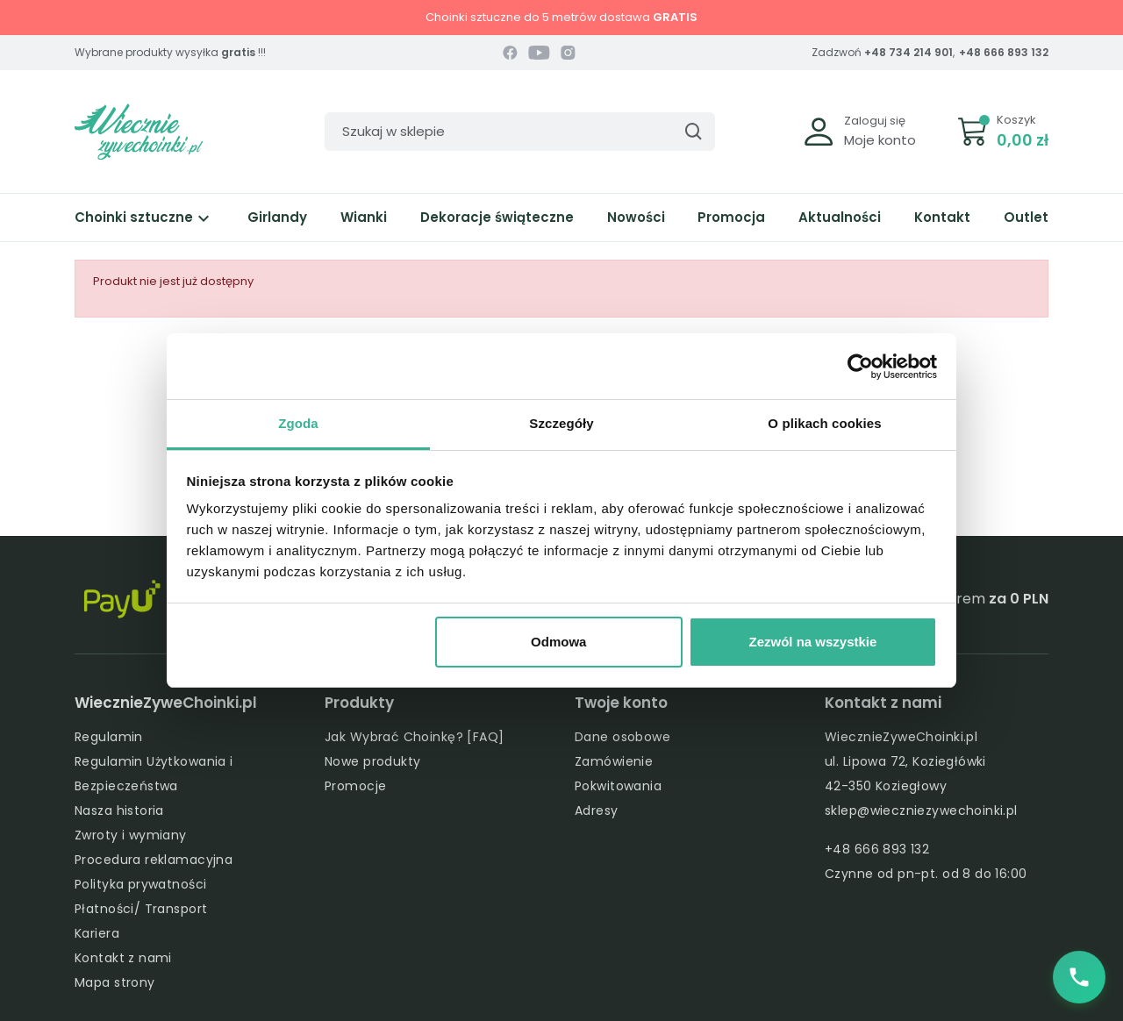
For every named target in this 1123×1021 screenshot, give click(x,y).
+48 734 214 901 (908, 52)
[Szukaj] (520, 131)
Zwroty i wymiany (131, 835)
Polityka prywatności (140, 884)
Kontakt (942, 217)
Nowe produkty (372, 761)
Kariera (97, 933)
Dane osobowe (622, 737)
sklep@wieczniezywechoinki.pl (921, 810)
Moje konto (880, 140)
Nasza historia (119, 810)
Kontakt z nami (123, 958)
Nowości (636, 217)
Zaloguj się (874, 120)
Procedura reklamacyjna (153, 859)
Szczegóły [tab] (561, 423)
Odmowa (558, 641)
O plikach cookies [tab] (824, 423)
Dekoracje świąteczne (497, 217)
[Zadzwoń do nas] (1079, 977)
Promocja (731, 217)
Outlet (1026, 217)
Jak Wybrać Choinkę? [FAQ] (414, 737)
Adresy (597, 810)
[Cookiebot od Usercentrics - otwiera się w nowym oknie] (860, 366)
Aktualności (839, 217)
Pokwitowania (618, 786)
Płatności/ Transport (141, 908)
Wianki (363, 217)
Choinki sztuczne (144, 217)
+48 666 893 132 (1003, 52)
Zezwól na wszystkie (812, 641)
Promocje (355, 786)
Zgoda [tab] (298, 423)
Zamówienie (614, 761)
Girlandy (277, 217)
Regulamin (109, 737)
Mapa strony (115, 982)
